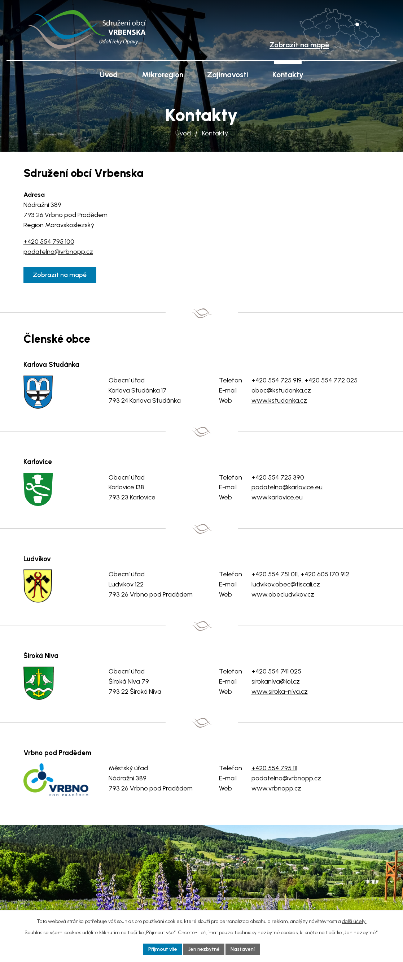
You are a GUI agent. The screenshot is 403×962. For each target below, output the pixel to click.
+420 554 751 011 (274, 574)
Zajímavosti (227, 74)
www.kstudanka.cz (279, 400)
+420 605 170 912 (325, 574)
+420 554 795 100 (48, 242)
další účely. (354, 921)
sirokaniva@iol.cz (275, 681)
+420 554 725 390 (277, 477)
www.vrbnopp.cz (276, 788)
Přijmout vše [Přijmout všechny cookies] (162, 949)
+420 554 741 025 (276, 671)
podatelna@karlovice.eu (287, 487)
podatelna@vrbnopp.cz (58, 252)
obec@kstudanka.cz (281, 390)
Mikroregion (162, 74)
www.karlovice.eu (277, 497)
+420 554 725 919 (276, 380)
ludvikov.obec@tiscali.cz (285, 584)
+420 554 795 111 (274, 768)
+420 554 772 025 (331, 380)
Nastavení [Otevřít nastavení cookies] (243, 949)
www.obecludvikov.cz (282, 594)
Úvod (183, 133)
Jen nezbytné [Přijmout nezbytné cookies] (204, 949)
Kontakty (287, 74)
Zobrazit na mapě (60, 275)
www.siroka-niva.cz (279, 692)
